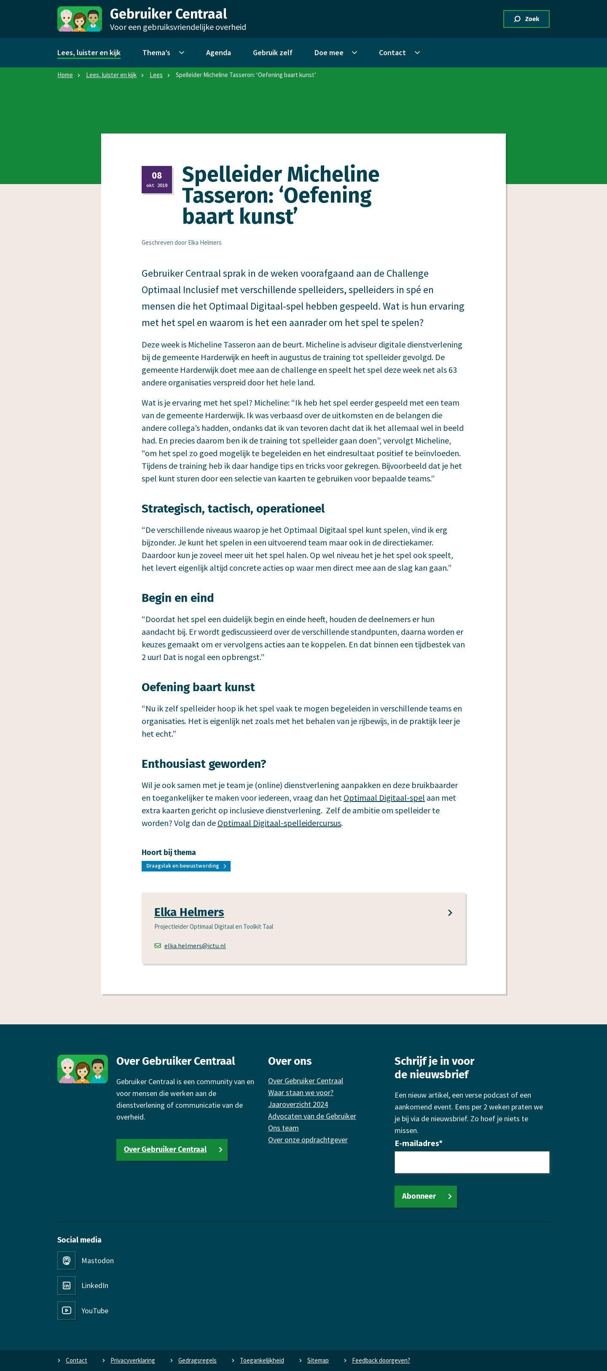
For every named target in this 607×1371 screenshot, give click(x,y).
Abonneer (419, 1196)
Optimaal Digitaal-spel (384, 797)
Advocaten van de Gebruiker (312, 1116)
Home (65, 75)
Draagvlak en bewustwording (182, 865)
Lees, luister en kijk (111, 75)
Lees (156, 75)
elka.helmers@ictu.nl (190, 945)
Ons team (283, 1128)
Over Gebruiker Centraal (165, 1149)
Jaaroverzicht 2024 (298, 1104)
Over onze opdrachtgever (308, 1139)
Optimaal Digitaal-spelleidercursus (279, 823)
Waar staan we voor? (300, 1092)
